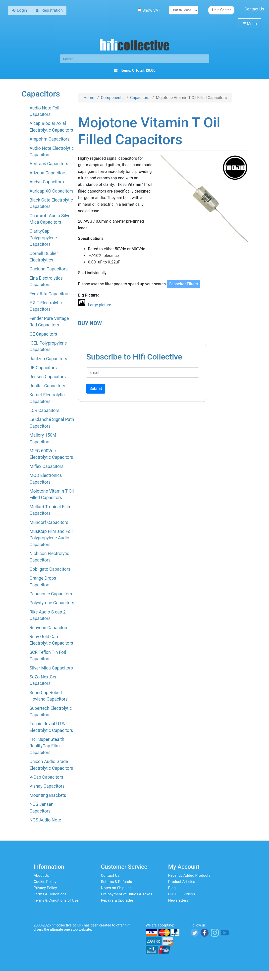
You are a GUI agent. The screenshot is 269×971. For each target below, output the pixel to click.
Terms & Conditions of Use (56, 900)
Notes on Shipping (116, 888)
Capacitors (139, 97)
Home (88, 97)
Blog (172, 888)
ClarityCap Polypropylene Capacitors (43, 238)
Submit (95, 388)
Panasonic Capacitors (50, 593)
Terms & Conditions (50, 894)
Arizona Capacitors (47, 172)
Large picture (99, 305)
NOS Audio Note (45, 820)
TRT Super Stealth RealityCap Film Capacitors (46, 746)
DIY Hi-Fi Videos (181, 894)
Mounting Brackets (47, 795)
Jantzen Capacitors (48, 358)
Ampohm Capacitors (49, 139)
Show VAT (149, 10)
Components (112, 97)
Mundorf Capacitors (48, 522)
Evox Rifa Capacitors (49, 293)
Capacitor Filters (183, 284)
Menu (249, 23)
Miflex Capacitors (46, 466)
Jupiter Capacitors (47, 385)
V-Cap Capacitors (46, 777)
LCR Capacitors (44, 410)
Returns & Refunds (116, 881)
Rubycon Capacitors (48, 627)
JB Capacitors (43, 367)
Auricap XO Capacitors (51, 191)
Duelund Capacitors (48, 268)
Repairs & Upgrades (117, 900)
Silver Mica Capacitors (51, 667)
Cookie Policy (45, 881)
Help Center (221, 10)
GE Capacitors (43, 334)
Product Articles (181, 881)
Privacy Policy (45, 888)
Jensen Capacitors (47, 376)
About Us (41, 875)
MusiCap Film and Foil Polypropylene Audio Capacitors (50, 538)
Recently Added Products (189, 875)
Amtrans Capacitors (48, 163)
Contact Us (254, 9)
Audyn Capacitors (46, 181)
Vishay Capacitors (46, 786)
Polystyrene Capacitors (51, 602)
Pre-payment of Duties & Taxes (126, 894)
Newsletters (178, 900)
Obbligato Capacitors (49, 569)
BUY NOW (90, 323)
